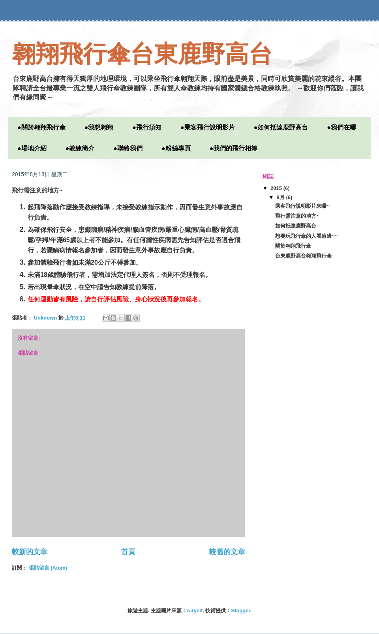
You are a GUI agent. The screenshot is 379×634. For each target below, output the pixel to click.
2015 (276, 188)
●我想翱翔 (99, 127)
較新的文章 (29, 552)
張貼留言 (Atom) (48, 568)
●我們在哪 (341, 127)
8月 (281, 197)
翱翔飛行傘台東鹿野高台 (142, 54)
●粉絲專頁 (176, 148)
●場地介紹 (32, 148)
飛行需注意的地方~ (297, 216)
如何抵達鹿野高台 (295, 226)
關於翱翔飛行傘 (293, 246)
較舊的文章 (227, 552)
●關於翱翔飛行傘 (41, 127)
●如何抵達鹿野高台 (281, 127)
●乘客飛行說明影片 (207, 127)
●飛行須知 (146, 127)
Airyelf (195, 610)
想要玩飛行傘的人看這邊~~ (306, 236)
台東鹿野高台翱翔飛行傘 (303, 256)
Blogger (240, 610)
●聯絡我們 (128, 148)
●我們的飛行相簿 (234, 148)
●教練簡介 (80, 148)
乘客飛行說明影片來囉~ (302, 206)
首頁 (128, 552)
